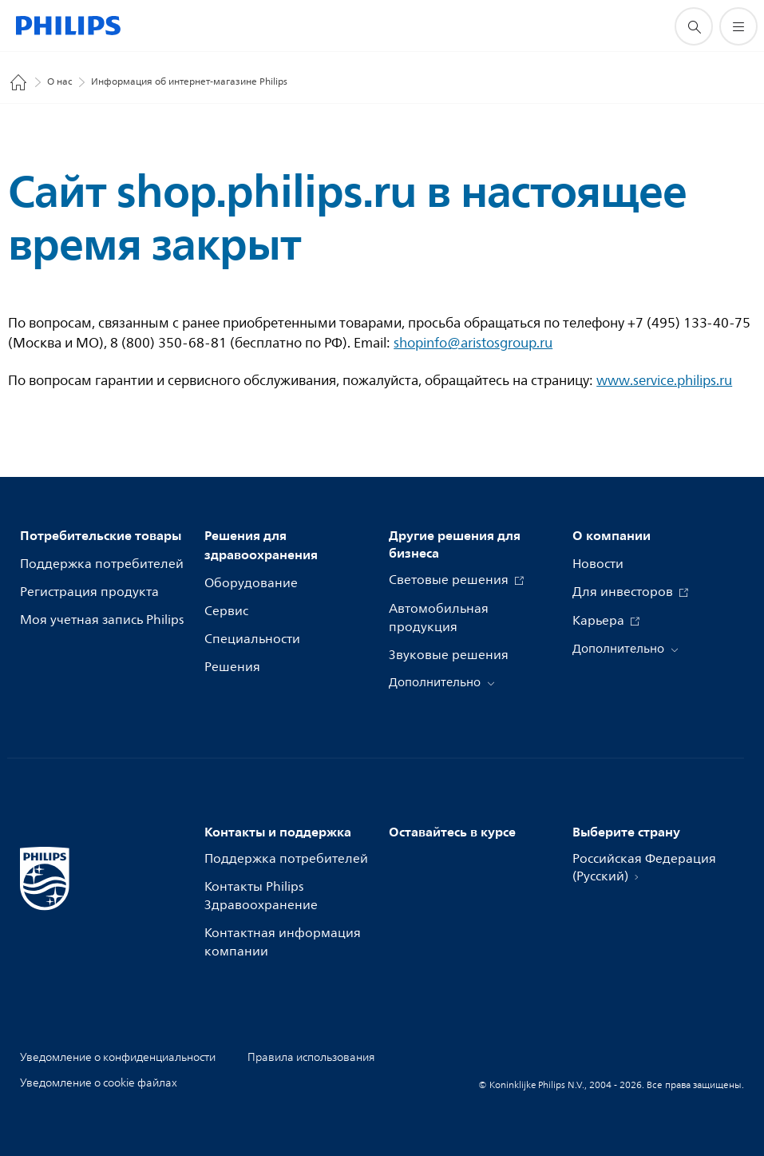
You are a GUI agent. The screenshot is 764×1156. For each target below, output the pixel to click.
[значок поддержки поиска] (694, 26)
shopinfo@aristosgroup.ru (473, 343)
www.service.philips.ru (664, 380)
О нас (59, 81)
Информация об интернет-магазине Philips (189, 81)
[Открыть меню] (738, 26)
